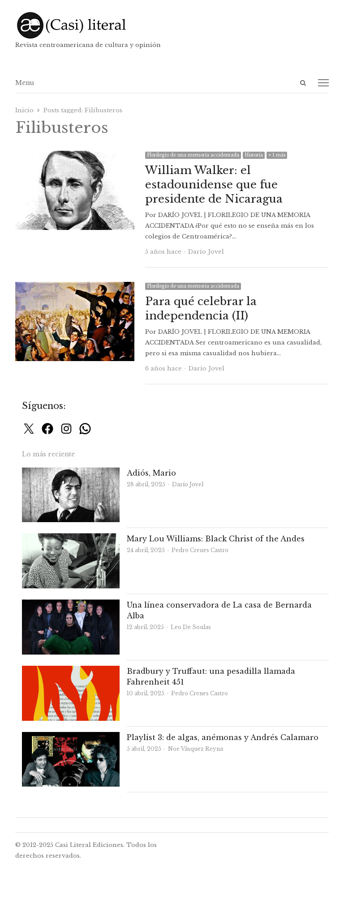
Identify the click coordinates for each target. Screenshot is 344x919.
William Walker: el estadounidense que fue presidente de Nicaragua (214, 184)
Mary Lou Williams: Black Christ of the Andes (216, 538)
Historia (254, 155)
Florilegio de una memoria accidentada (193, 155)
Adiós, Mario (151, 472)
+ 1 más (276, 155)
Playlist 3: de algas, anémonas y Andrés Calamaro (222, 737)
